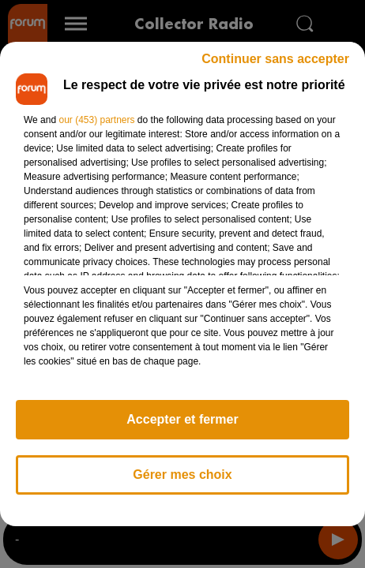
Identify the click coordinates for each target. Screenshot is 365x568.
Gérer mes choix (182, 474)
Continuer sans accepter (275, 58)
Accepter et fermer (182, 419)
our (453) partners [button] (96, 119)
